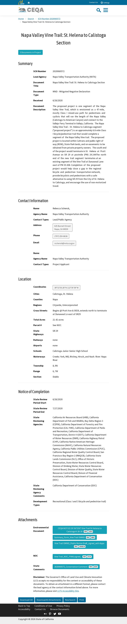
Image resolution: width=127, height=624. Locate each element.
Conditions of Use (43, 605)
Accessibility (24, 609)
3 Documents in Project (30, 52)
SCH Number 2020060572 (49, 18)
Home (21, 18)
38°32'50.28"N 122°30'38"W (66, 287)
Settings (105, 2)
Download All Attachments (49, 599)
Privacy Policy (63, 605)
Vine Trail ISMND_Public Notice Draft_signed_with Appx (80, 545)
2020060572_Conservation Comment (76, 566)
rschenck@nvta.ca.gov (64, 243)
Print (81, 599)
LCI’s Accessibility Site (68, 591)
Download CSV (26, 599)
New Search (70, 599)
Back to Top (24, 605)
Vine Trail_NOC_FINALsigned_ (73, 556)
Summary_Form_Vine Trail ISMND (74, 537)
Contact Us (93, 2)
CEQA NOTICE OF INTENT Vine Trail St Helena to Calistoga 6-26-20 (80, 530)
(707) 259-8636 (61, 236)
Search (31, 18)
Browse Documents (59, 609)
